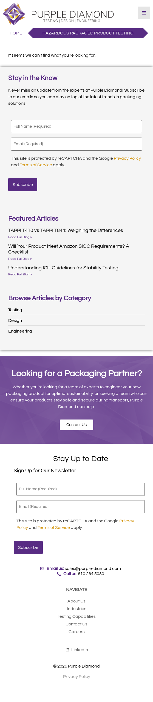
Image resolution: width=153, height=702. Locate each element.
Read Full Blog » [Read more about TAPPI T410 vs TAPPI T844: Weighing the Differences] (20, 237)
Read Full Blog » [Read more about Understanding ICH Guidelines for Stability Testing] (20, 274)
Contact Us (76, 624)
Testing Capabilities (77, 616)
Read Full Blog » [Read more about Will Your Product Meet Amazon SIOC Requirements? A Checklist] (20, 259)
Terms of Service (36, 165)
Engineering (20, 331)
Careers (77, 632)
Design (15, 320)
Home (16, 33)
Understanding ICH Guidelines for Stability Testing (63, 267)
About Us (76, 601)
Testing (15, 310)
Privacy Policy (127, 158)
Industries (76, 609)
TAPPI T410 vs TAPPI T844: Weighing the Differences (65, 230)
